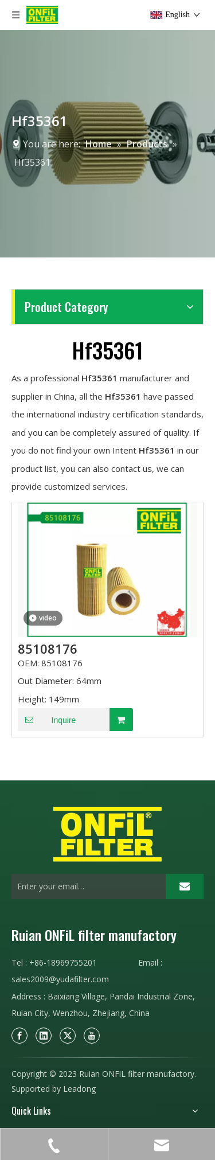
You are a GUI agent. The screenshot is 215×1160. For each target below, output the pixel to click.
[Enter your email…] (85, 886)
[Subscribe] (185, 886)
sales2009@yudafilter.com (60, 979)
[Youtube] (92, 1035)
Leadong (79, 1088)
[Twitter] (68, 1035)
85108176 (47, 648)
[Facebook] (19, 1035)
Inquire (47, 719)
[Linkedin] (44, 1035)
